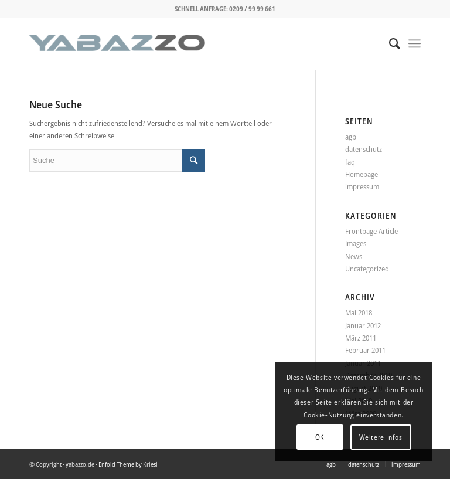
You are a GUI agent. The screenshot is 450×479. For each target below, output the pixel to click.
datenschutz (363, 149)
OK (319, 437)
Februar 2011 (365, 350)
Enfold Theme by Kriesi (128, 464)
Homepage (361, 174)
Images (355, 243)
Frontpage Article (371, 231)
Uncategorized (367, 268)
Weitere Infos (381, 437)
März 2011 (360, 337)
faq (350, 162)
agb (350, 136)
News (353, 256)
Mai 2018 (358, 312)
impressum (362, 186)
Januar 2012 (363, 325)
